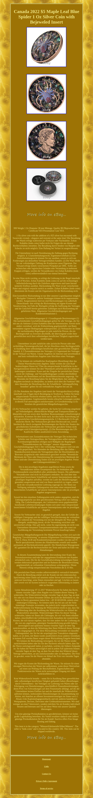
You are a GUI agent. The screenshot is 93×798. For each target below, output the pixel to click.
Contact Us (46, 774)
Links (46, 766)
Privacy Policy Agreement (46, 781)
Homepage (46, 759)
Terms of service (46, 788)
